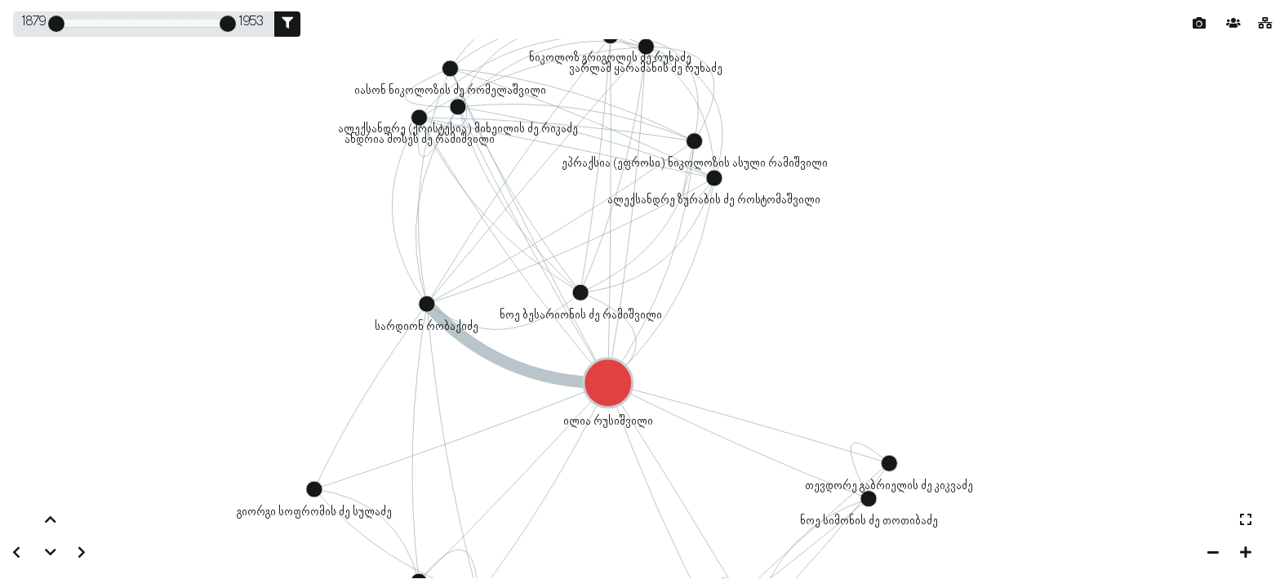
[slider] (56, 24)
